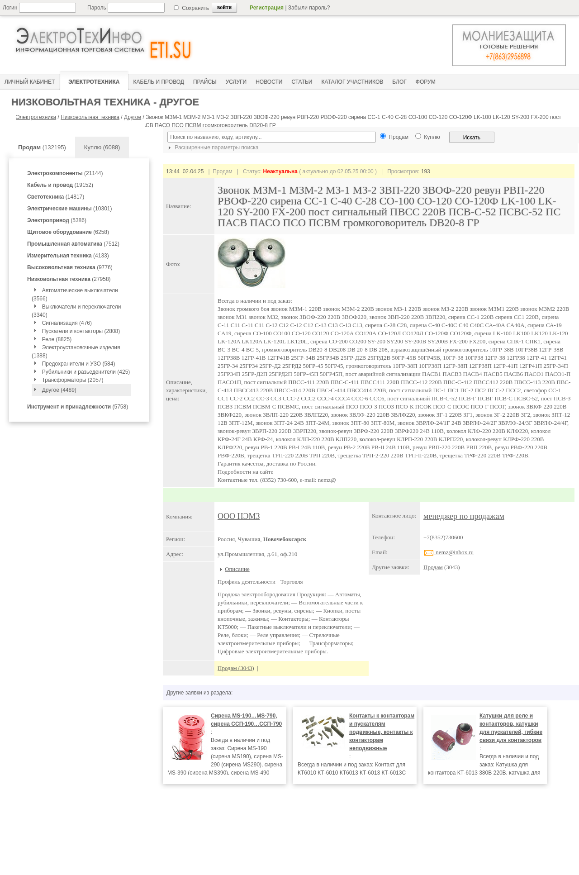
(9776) (70, 267)
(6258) (68, 232)
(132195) (42, 147)
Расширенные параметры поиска (212, 147)
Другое (132, 117)
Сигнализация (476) (67, 323)
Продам (433, 567)
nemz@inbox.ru (448, 552)
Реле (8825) (56, 339)
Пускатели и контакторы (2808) (81, 331)
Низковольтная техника (90, 117)
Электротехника (36, 117)
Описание (237, 569)
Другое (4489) (59, 390)
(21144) (65, 173)
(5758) (77, 407)
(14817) (55, 197)
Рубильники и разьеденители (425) (86, 372)
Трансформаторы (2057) (73, 380)
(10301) (69, 208)
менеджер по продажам (463, 516)
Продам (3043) (236, 668)
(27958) (69, 279)
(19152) (60, 185)
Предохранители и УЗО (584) (78, 364)
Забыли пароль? (309, 8)
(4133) (68, 255)
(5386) (56, 220)
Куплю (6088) (102, 147)
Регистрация (267, 8)
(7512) (73, 244)
